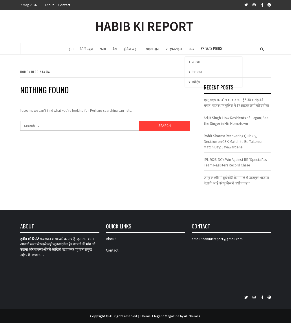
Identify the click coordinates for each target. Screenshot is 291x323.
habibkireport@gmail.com (222, 239)
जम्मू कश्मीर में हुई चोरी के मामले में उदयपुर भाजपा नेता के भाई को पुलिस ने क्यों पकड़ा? (236, 180)
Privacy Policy (212, 48)
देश (114, 48)
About (49, 5)
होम (71, 48)
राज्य (102, 48)
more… (38, 254)
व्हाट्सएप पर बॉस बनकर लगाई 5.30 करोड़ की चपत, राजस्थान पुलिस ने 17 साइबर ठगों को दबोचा (236, 102)
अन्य (191, 48)
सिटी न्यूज (86, 48)
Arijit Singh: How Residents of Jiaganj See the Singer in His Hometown (236, 120)
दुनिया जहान (131, 48)
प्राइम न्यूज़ (152, 48)
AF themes (192, 316)
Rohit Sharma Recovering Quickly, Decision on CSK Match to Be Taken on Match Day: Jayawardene (233, 141)
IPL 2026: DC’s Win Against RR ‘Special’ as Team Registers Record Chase (235, 162)
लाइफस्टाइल (174, 48)
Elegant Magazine (165, 316)
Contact (64, 5)
